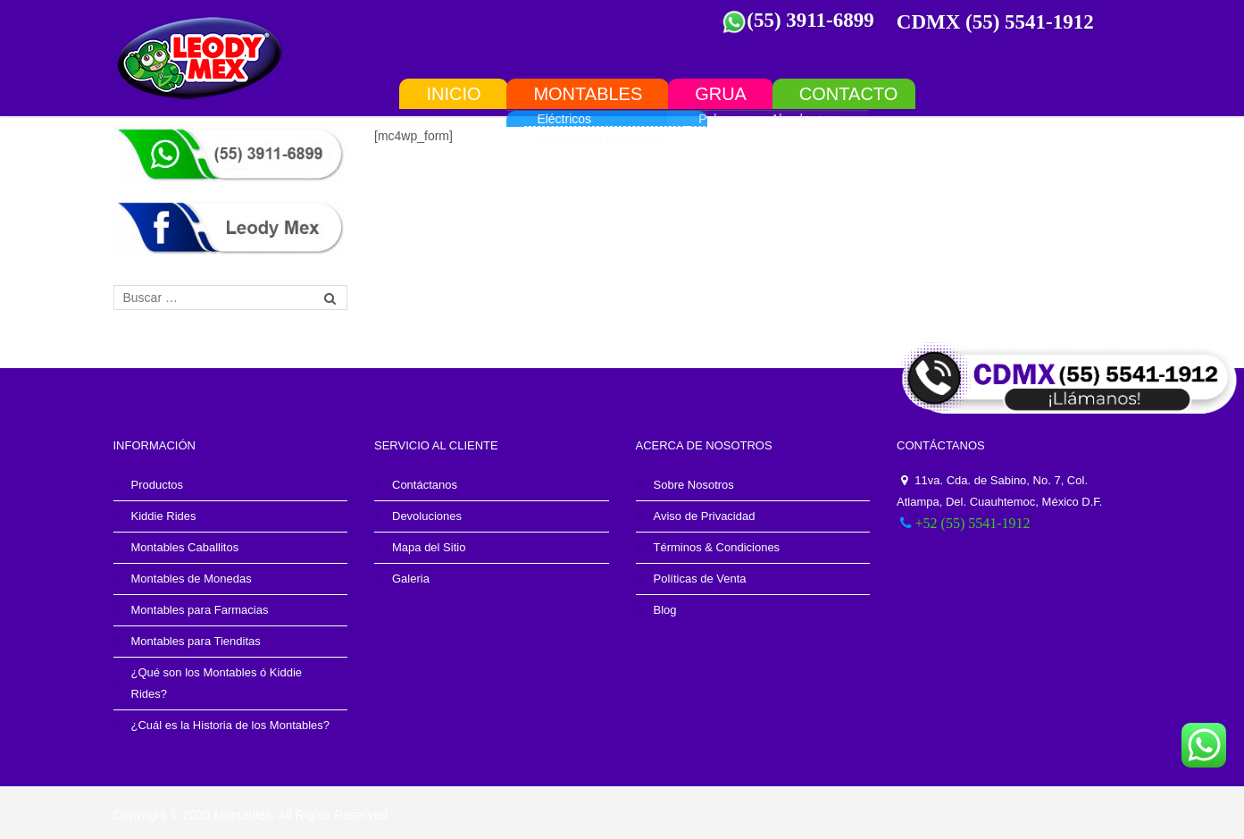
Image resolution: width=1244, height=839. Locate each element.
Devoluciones (427, 516)
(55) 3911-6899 (810, 20)
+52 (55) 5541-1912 (973, 523)
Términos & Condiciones (717, 547)
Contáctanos (424, 484)
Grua (721, 93)
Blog (665, 610)
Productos (157, 484)
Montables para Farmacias (200, 610)
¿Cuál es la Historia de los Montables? (230, 725)
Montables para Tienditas (196, 641)
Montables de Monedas (191, 578)
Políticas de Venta (700, 578)
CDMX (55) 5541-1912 (995, 22)
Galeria (411, 578)
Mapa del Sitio (428, 547)
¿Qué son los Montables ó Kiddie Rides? (217, 683)
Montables (587, 93)
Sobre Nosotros (694, 484)
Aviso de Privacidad (705, 516)
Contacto (848, 93)
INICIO (453, 93)
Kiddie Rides (163, 516)
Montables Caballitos (185, 547)
